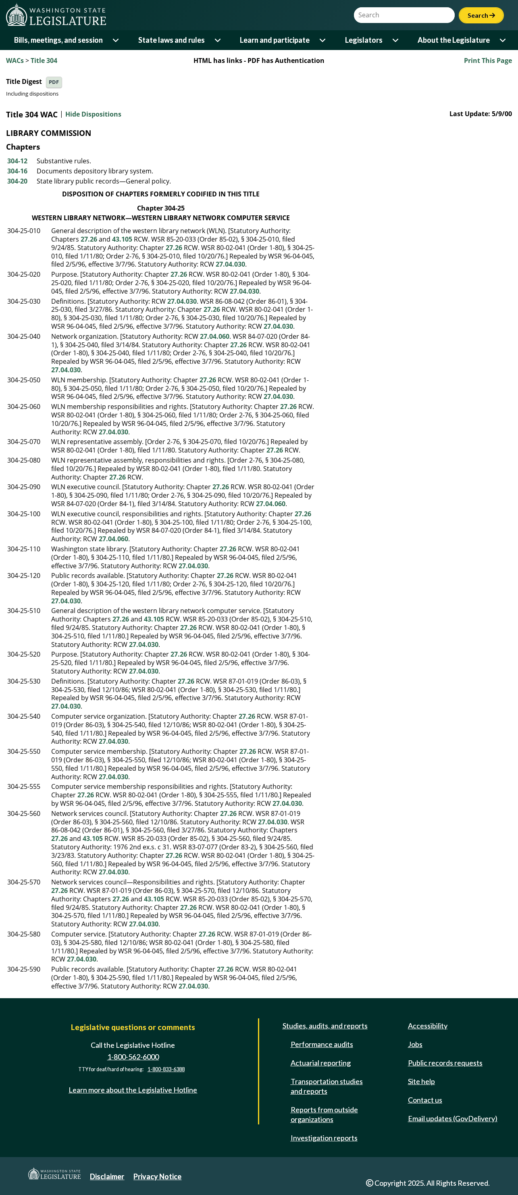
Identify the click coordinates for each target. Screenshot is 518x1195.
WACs (15, 60)
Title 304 (44, 60)
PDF (54, 82)
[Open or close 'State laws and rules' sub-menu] (218, 40)
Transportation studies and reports (327, 1086)
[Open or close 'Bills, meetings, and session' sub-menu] (116, 40)
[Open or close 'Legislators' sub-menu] (396, 40)
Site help (421, 1081)
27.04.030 (230, 264)
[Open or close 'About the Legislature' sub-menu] (503, 40)
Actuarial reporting (321, 1062)
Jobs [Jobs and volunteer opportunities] (415, 1044)
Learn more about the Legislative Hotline (133, 1089)
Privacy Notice (157, 1176)
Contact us (425, 1099)
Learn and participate (275, 39)
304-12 (17, 160)
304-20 (17, 181)
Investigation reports (324, 1137)
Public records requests (445, 1062)
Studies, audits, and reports (325, 1025)
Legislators (364, 39)
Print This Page (488, 60)
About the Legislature (454, 39)
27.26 (89, 239)
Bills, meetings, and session (58, 39)
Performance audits (322, 1044)
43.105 (122, 239)
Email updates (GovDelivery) (452, 1118)
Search (481, 15)
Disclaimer (107, 1176)
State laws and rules (171, 39)
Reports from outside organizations (324, 1114)
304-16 (17, 171)
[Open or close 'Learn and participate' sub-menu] (323, 40)
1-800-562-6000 (133, 1056)
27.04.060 (214, 336)
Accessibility (427, 1025)
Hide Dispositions (93, 114)
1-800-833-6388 (166, 1070)
